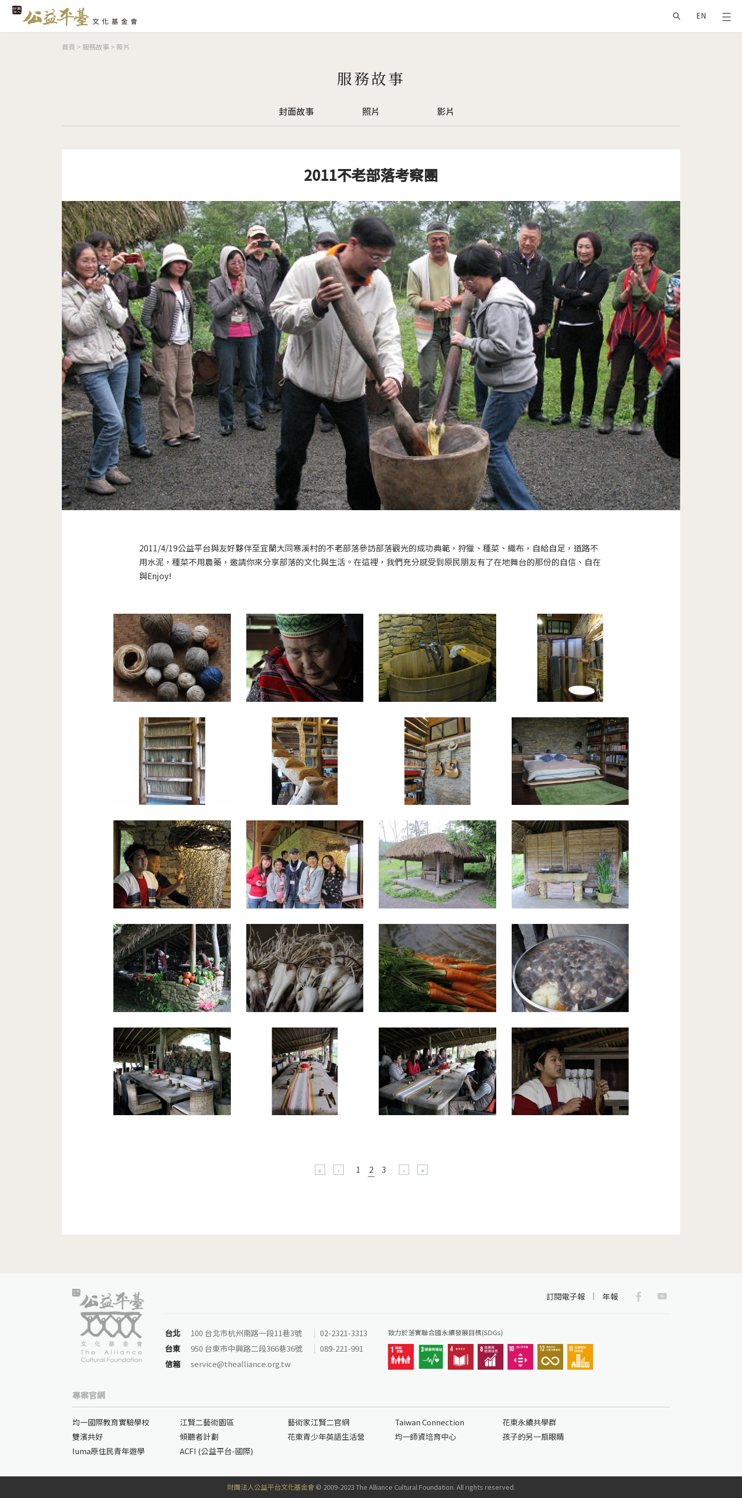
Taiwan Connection (429, 1422)
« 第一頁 (320, 1170)
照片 (123, 47)
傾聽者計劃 (199, 1436)
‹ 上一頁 (338, 1170)
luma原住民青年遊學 (108, 1450)
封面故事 (296, 111)
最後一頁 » (422, 1170)
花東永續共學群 (529, 1422)
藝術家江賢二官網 (318, 1422)
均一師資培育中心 (426, 1436)
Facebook (638, 1296)
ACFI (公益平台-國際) (216, 1450)
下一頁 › (404, 1170)
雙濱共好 (87, 1436)
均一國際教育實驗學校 (110, 1422)
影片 (445, 111)
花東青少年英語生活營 (326, 1436)
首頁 (68, 47)
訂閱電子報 (565, 1296)
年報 (610, 1296)
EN (701, 15)
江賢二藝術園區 (207, 1422)
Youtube (662, 1296)
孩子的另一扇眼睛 (533, 1436)
